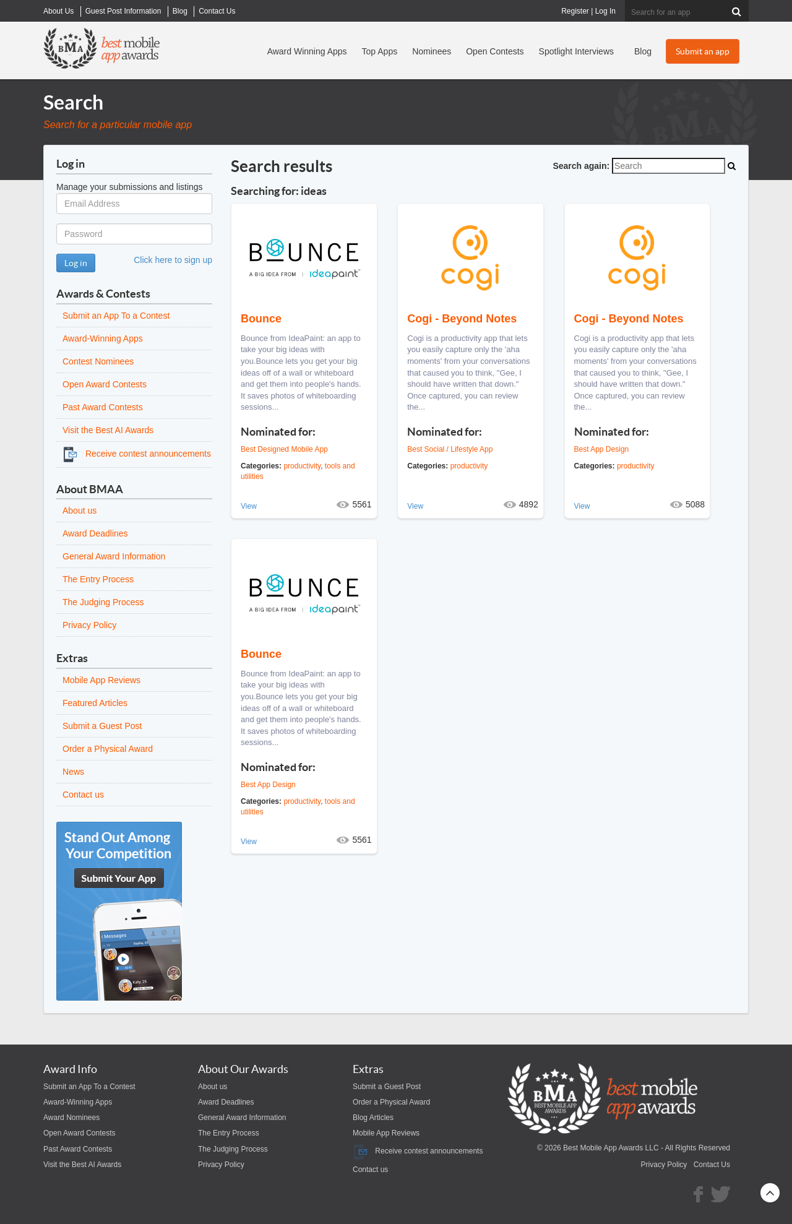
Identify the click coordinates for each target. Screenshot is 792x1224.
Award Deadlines (95, 533)
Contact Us (712, 1164)
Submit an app (703, 51)
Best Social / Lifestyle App (450, 449)
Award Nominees (71, 1117)
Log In (605, 11)
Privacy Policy (89, 625)
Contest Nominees (98, 361)
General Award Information (113, 556)
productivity (302, 466)
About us (79, 510)
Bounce (261, 318)
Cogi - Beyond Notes (462, 318)
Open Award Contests (104, 384)
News (73, 772)
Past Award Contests (102, 407)
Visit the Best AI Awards (107, 430)
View (249, 506)
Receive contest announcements (136, 454)
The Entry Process (98, 579)
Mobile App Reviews (101, 680)
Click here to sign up (173, 260)
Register (575, 11)
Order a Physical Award (107, 749)
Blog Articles (373, 1117)
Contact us (83, 794)
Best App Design (601, 449)
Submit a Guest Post (102, 726)
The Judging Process (103, 602)
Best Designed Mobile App (284, 449)
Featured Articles (94, 703)
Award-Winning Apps (102, 338)
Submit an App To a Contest (116, 316)
